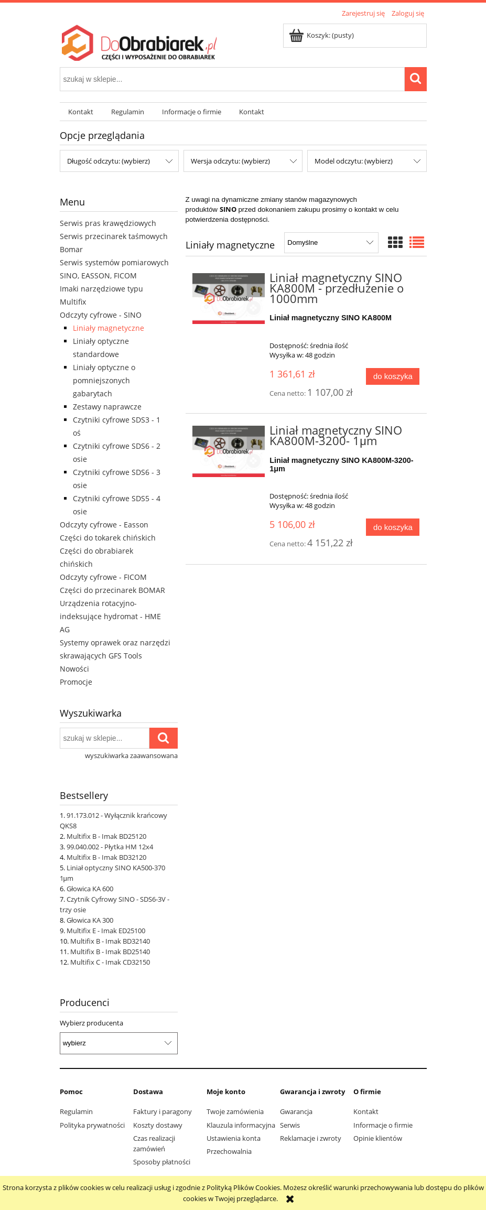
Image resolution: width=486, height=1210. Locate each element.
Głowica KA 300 (90, 920)
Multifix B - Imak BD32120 (106, 857)
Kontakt (366, 1111)
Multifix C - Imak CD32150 (110, 962)
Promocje (76, 682)
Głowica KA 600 (90, 888)
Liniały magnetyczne (108, 328)
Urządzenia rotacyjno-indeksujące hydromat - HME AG (110, 616)
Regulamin (76, 1111)
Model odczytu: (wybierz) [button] (354, 161)
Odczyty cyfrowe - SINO (101, 315)
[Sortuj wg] (331, 242)
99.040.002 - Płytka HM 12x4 (110, 846)
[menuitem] (81, 112)
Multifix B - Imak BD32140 (110, 941)
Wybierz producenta (91, 1023)
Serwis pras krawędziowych (108, 223)
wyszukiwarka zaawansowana (131, 755)
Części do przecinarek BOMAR (112, 590)
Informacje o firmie (383, 1125)
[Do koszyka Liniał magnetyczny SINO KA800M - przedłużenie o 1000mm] (392, 376)
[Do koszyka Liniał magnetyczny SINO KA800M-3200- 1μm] (392, 527)
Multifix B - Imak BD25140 (110, 951)
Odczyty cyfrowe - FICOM (103, 577)
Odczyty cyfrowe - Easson (104, 525)
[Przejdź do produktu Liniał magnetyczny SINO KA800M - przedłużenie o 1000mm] (228, 298)
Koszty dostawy (157, 1125)
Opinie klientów (377, 1138)
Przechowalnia (229, 1151)
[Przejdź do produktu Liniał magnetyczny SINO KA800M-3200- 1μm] (228, 451)
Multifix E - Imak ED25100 (106, 930)
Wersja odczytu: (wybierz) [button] (230, 161)
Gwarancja (296, 1111)
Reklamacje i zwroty (310, 1138)
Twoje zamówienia (235, 1111)
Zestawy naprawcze (107, 407)
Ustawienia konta (234, 1138)
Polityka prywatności (92, 1125)
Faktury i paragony (162, 1111)
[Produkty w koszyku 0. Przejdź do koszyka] (322, 35)
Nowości (74, 669)
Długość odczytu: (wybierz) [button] (108, 161)
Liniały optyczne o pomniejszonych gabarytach (104, 380)
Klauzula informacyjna (241, 1125)
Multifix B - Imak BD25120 (106, 836)
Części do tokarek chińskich (108, 538)
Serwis (290, 1125)
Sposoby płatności (161, 1161)
